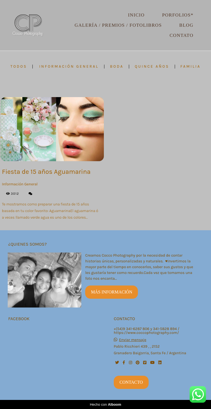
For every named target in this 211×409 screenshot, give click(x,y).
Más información (111, 292)
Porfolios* (177, 15)
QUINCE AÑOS (152, 66)
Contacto (131, 382)
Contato (181, 35)
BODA (116, 66)
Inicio (136, 15)
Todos (18, 66)
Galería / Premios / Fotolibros (118, 25)
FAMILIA (191, 66)
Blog (186, 25)
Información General (69, 66)
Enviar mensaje (132, 340)
